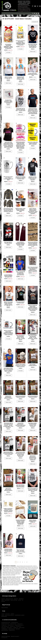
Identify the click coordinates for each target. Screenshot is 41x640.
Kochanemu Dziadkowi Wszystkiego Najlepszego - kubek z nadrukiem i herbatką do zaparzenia (20, 43)
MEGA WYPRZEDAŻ (5, 604)
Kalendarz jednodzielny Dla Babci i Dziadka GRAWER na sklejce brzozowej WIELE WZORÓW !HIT (20, 522)
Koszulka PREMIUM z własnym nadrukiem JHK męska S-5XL (8, 276)
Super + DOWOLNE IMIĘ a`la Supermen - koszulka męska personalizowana (20, 273)
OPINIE (3, 598)
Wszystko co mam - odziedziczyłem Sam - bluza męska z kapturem (32, 179)
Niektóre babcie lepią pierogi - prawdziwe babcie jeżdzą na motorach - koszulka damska (8, 304)
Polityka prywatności (9, 597)
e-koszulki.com (18, 620)
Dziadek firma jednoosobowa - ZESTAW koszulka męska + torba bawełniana (20, 425)
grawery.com (12, 620)
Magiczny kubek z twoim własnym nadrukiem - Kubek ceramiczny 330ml (20, 210)
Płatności (3, 597)
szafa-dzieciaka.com (5, 620)
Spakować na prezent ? (15, 628)
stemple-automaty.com (19, 619)
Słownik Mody (14, 634)
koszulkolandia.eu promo (6, 616)
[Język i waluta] (38, 13)
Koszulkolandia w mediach (19, 610)
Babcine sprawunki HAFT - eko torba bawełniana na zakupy (20, 551)
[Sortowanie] (34, 22)
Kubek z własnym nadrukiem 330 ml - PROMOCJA (33, 521)
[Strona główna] (9, 6)
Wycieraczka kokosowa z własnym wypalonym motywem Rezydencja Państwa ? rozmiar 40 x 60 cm (32, 244)
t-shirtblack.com (4, 622)
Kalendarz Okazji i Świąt (6, 628)
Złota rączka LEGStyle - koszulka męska (20, 303)
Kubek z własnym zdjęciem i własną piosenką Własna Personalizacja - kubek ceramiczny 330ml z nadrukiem (32, 211)
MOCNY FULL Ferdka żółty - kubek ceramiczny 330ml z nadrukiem (33, 143)
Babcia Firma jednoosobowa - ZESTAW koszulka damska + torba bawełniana (32, 458)
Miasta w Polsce (15, 635)
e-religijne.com (15, 621)
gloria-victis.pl (21, 621)
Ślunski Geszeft (4, 611)
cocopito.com (4, 619)
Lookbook (12, 609)
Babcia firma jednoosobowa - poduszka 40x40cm (8, 489)
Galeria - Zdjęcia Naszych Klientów (8, 610)
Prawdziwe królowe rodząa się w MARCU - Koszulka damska (8, 550)
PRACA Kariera (7, 598)
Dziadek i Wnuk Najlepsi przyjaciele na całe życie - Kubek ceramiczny (20, 366)
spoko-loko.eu (9, 621)
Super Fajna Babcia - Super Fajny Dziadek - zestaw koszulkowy (20, 486)
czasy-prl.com (19, 617)
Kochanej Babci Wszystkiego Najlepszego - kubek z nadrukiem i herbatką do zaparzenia (8, 46)
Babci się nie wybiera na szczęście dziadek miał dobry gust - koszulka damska (33, 490)
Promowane (7, 609)
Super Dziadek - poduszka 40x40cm (33, 365)
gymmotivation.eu (5, 623)
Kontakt (19, 598)
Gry (22, 598)
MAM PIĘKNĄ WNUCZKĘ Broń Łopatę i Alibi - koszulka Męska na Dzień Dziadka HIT (32, 46)
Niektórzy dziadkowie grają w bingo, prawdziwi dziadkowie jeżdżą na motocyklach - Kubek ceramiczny (8, 333)
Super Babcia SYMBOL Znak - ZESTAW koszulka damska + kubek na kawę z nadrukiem (8, 370)
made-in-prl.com (13, 617)
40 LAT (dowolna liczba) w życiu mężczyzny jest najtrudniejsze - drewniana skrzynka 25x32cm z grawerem (33, 269)
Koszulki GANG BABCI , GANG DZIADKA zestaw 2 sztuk (33, 74)
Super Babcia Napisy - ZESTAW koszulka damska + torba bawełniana (32, 425)
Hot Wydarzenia (4, 629)
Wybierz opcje (32, 51)
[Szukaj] (33, 13)
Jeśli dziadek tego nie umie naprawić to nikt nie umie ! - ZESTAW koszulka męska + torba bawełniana (8, 425)
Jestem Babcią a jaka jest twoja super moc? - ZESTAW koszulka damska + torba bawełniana (20, 454)
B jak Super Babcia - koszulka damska (8, 243)
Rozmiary (3, 600)
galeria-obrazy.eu (11, 622)
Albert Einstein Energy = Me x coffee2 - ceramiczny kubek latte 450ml (8, 179)
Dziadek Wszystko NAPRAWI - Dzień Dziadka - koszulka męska (20, 79)
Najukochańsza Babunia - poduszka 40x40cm (33, 397)
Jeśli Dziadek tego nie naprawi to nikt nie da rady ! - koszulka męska (20, 109)
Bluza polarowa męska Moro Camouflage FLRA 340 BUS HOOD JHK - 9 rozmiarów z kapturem (8, 210)
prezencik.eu (4, 621)
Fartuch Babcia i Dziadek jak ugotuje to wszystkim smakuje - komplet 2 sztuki (20, 244)
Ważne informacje (14, 598)
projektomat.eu (12, 623)
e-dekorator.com (10, 619)
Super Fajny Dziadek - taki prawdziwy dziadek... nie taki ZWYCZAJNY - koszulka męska (32, 337)
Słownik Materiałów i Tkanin (6, 634)
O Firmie (3, 609)
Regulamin (16, 597)
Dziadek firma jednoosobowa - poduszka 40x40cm (8, 397)
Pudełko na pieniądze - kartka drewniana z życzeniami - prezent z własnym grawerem (8, 510)
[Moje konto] (37, 13)
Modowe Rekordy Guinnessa (7, 635)
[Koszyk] (35, 13)
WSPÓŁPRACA (21, 597)
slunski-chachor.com (5, 617)
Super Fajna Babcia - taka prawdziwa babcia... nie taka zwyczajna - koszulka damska (20, 337)
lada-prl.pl (18, 622)
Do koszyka (8, 52)
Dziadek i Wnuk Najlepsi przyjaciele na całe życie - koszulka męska (20, 178)
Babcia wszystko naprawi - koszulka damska (8, 78)
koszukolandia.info (14, 616)
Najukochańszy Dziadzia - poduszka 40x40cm (20, 397)
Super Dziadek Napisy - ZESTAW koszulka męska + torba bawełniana (8, 453)
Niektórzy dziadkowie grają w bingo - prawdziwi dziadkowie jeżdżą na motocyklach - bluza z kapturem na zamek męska (32, 308)
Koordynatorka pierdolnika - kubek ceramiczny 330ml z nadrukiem (8, 102)
